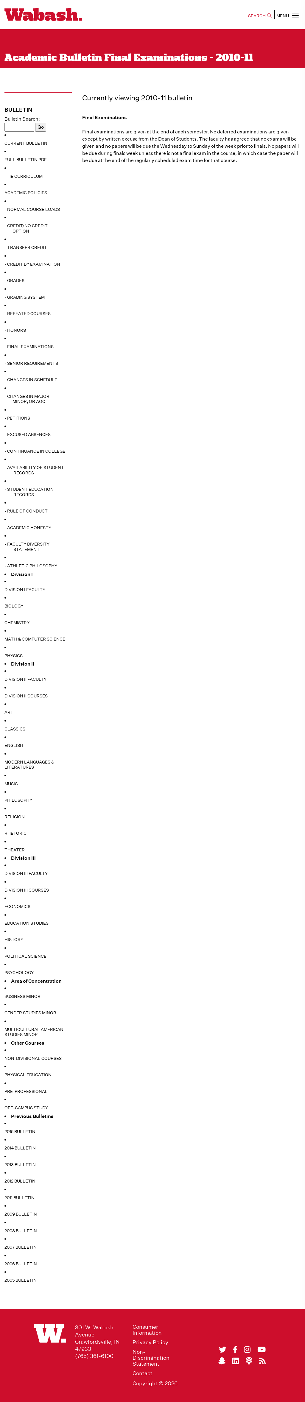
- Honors (15, 330)
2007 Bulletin (20, 1247)
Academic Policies (25, 192)
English (13, 745)
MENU (287, 15)
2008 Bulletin (20, 1230)
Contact (142, 1373)
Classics (14, 729)
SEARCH (260, 15)
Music (11, 783)
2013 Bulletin (20, 1164)
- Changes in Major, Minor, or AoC (27, 399)
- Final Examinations (29, 346)
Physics (13, 655)
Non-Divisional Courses (33, 1058)
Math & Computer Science (34, 639)
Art (8, 712)
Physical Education (28, 1074)
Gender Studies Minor (30, 1012)
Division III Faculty (26, 873)
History (13, 939)
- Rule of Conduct (26, 511)
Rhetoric (15, 833)
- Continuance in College (34, 451)
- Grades (14, 280)
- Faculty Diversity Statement (26, 546)
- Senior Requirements (31, 363)
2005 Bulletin (20, 1280)
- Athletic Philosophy (30, 565)
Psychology (19, 972)
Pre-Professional (26, 1091)
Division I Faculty (24, 589)
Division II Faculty (25, 679)
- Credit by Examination (32, 264)
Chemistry (16, 622)
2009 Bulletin (20, 1214)
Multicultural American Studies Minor (33, 1032)
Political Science (25, 956)
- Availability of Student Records (34, 470)
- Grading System (24, 297)
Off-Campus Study (26, 1107)
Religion (14, 817)
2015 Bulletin (19, 1131)
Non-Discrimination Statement (151, 1358)
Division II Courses (26, 696)
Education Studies (26, 923)
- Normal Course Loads (32, 209)
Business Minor (22, 996)
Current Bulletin (25, 143)
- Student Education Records (29, 492)
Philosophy (18, 800)
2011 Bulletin (19, 1197)
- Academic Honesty (27, 527)
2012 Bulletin (19, 1181)
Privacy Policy (150, 1342)
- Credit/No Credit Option (26, 228)
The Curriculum (23, 176)
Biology (13, 606)
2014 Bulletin (20, 1148)
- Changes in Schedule (30, 379)
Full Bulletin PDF (25, 159)
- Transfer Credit (25, 247)
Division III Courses (26, 890)
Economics (17, 906)
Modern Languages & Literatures (29, 764)
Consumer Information (147, 1330)
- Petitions (17, 418)
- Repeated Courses (27, 313)
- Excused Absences (27, 434)
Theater (14, 850)
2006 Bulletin (20, 1264)
